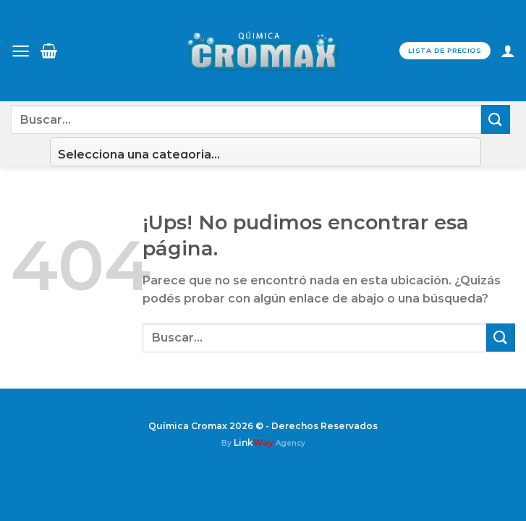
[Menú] (20, 51)
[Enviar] (495, 119)
